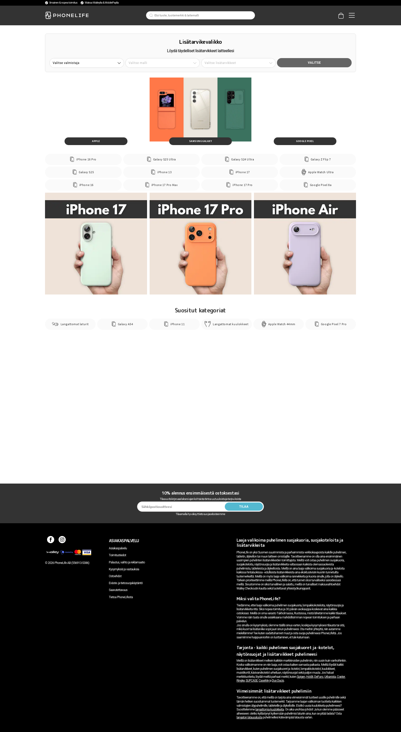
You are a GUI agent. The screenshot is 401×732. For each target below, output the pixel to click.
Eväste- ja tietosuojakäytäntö (126, 583)
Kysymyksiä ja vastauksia (124, 569)
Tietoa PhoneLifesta (121, 597)
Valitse (314, 62)
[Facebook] (50, 540)
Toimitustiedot (117, 555)
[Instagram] (62, 540)
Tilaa (244, 506)
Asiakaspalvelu (118, 548)
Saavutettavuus (118, 590)
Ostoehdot (115, 576)
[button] (87, 63)
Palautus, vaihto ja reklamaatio (127, 562)
